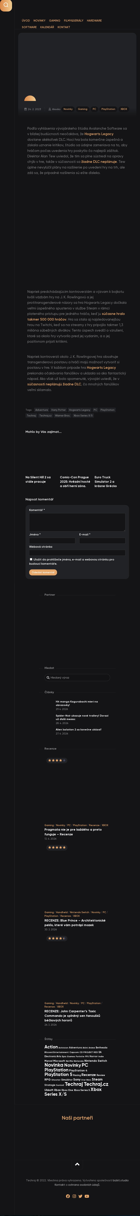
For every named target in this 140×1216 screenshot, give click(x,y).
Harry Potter (58, 410)
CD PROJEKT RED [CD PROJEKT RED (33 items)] (88, 1053)
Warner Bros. (62, 416)
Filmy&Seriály (73, 20)
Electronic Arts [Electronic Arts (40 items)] (52, 1057)
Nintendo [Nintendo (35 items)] (79, 1061)
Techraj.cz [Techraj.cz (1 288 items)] (96, 1084)
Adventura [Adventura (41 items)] (75, 1048)
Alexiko (56, 109)
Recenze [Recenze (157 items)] (88, 1075)
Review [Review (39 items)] (101, 1076)
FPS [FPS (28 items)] (87, 1057)
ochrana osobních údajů (83, 1185)
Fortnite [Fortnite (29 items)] (80, 1057)
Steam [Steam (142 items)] (97, 1080)
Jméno (35, 535)
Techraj (31, 416)
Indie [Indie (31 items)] (101, 1057)
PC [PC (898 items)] (85, 1066)
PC (94, 109)
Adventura (41, 410)
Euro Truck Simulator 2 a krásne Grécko (106, 482)
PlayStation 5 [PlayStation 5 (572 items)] (58, 1075)
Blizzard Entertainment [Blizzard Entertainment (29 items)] (56, 1053)
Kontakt (64, 27)
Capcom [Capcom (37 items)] (74, 1052)
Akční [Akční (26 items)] (85, 1048)
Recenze (94, 825)
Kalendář (47, 27)
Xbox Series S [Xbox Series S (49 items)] (82, 1090)
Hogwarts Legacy (79, 410)
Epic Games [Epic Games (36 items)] (68, 1057)
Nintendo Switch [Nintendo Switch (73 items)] (95, 1061)
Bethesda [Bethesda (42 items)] (101, 1048)
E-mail (84, 535)
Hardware (94, 20)
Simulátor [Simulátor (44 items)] (67, 1080)
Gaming (54, 20)
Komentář (37, 510)
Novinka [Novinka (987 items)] (53, 1066)
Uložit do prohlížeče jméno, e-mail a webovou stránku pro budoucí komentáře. (71, 562)
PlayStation (108, 109)
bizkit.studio (121, 1181)
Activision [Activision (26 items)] (63, 1048)
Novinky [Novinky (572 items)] (72, 1066)
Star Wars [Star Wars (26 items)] (86, 1080)
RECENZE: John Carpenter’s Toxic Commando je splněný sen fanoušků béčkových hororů (72, 1016)
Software (29, 27)
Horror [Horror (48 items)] (94, 1057)
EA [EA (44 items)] (100, 1052)
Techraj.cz (45, 416)
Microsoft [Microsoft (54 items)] (59, 1061)
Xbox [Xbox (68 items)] (57, 1090)
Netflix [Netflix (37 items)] (69, 1061)
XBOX (123, 109)
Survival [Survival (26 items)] (60, 1086)
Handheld (62, 913)
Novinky (39, 20)
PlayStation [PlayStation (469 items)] (56, 1070)
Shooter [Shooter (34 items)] (56, 1080)
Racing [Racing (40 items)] (77, 1076)
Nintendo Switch (79, 913)
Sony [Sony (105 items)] (77, 1080)
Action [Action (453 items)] (51, 1047)
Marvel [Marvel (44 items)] (48, 1061)
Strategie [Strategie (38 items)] (49, 1085)
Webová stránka (40, 547)
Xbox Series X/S (83, 416)
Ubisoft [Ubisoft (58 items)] (48, 1090)
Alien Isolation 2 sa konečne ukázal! (79, 730)
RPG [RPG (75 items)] (47, 1080)
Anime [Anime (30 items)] (92, 1048)
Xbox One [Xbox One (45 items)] (67, 1090)
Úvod (26, 20)
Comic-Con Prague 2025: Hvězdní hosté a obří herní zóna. (75, 482)
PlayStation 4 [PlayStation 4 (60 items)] (78, 1071)
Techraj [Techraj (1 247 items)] (74, 1084)
